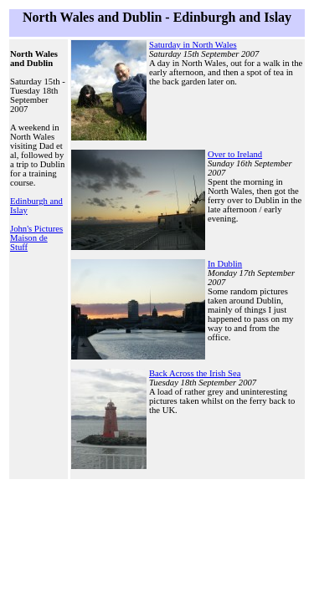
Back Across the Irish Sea (195, 373)
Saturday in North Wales (193, 44)
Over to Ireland (235, 154)
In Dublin (225, 263)
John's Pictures (36, 228)
